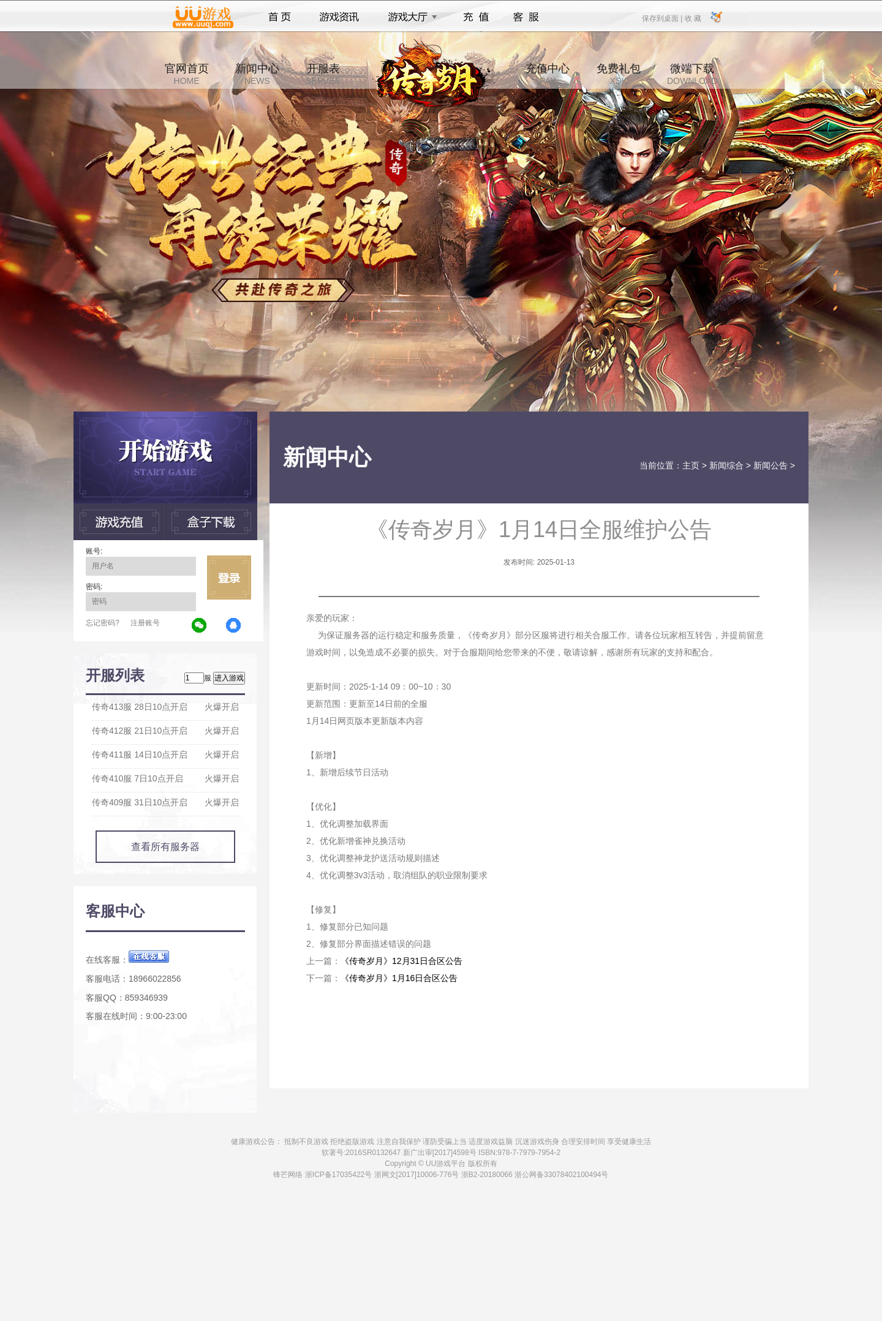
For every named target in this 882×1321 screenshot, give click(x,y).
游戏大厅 (409, 17)
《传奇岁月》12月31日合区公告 (401, 961)
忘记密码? (102, 623)
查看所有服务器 (165, 846)
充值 (475, 17)
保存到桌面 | (663, 17)
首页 (279, 17)
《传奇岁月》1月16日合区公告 (399, 978)
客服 (526, 17)
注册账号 (145, 623)
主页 (690, 465)
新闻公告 (770, 465)
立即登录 (229, 577)
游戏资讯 (339, 17)
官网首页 (187, 74)
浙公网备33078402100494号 (561, 1174)
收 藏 (692, 17)
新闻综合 (726, 465)
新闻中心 (257, 74)
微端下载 (692, 74)
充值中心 (548, 74)
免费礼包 (619, 74)
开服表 (323, 74)
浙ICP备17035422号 (338, 1174)
